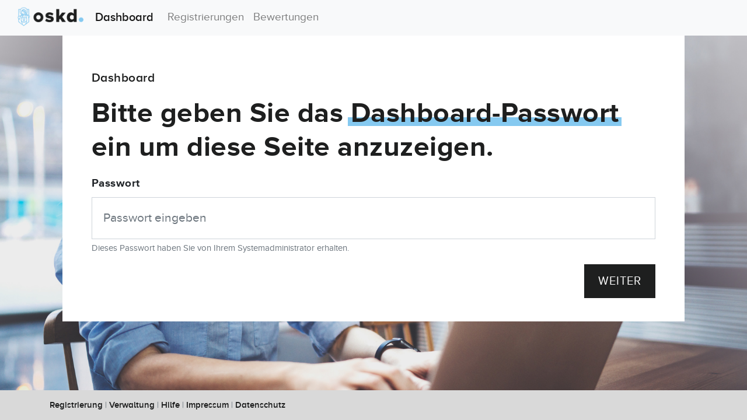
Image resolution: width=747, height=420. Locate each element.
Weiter (619, 281)
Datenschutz (260, 405)
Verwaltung (132, 405)
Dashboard (81, 17)
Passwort (116, 183)
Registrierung (76, 405)
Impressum (207, 405)
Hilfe (170, 405)
